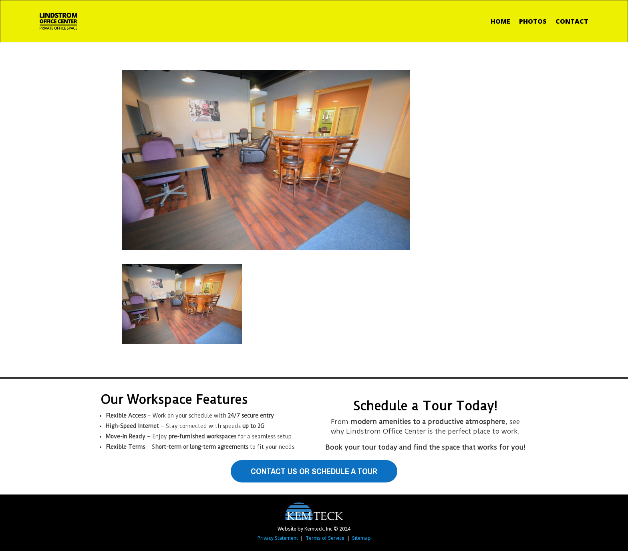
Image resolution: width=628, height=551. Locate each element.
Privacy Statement (278, 538)
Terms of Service (325, 538)
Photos (533, 21)
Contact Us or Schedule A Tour (314, 471)
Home (500, 21)
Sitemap (361, 538)
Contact (572, 21)
